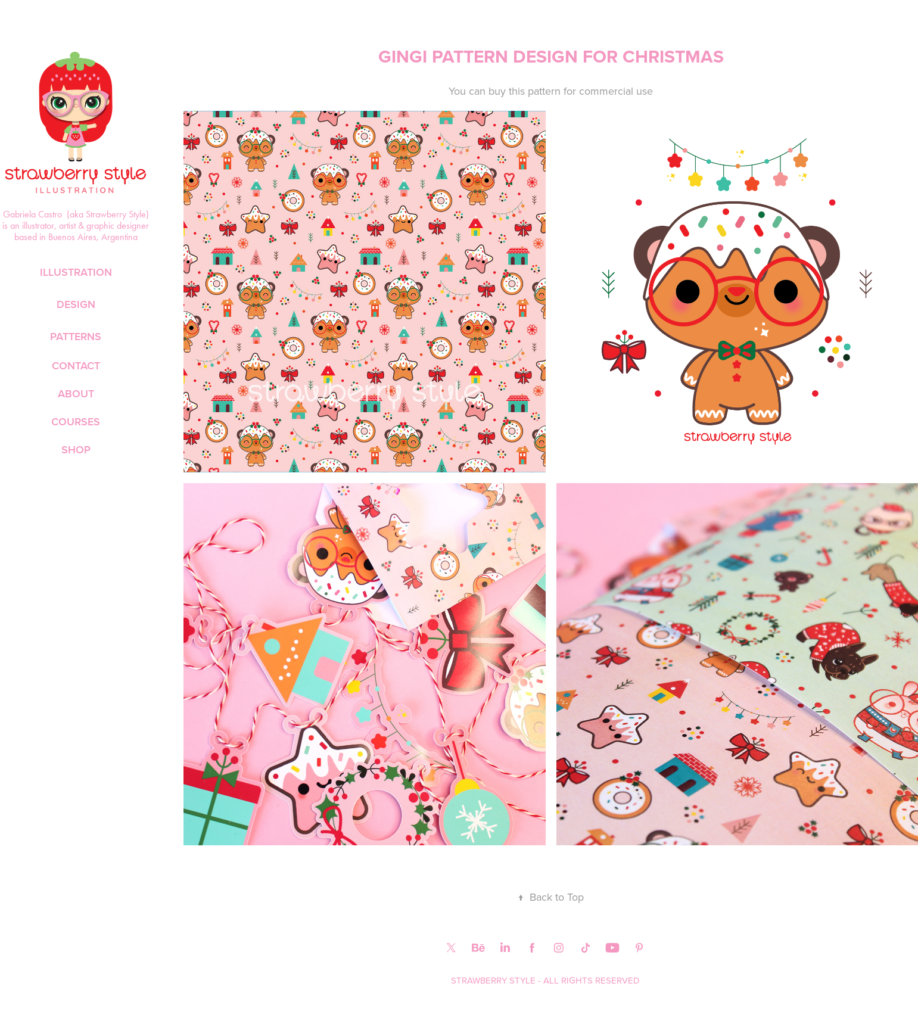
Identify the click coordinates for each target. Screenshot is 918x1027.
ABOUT (76, 393)
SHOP (76, 449)
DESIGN (76, 304)
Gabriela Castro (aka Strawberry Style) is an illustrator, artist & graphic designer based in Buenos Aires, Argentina (76, 225)
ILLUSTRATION (76, 271)
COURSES (75, 421)
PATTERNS (75, 336)
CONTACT (76, 365)
